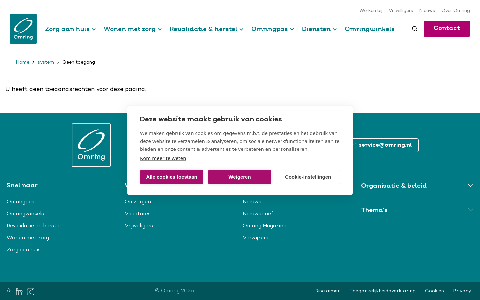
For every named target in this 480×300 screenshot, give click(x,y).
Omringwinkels (370, 29)
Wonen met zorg (130, 29)
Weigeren (239, 177)
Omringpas (269, 29)
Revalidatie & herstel (203, 29)
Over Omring (455, 11)
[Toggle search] (415, 29)
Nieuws (427, 11)
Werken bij (370, 11)
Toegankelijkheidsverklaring (382, 291)
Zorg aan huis (67, 29)
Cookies (434, 291)
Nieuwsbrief (258, 214)
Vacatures (138, 214)
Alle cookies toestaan (171, 177)
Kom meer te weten (163, 157)
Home (22, 62)
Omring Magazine (264, 226)
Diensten (316, 29)
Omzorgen (138, 202)
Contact (447, 28)
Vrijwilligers (401, 11)
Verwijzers (255, 238)
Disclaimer (327, 291)
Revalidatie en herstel (34, 226)
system (46, 62)
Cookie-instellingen (308, 177)
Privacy (462, 291)
